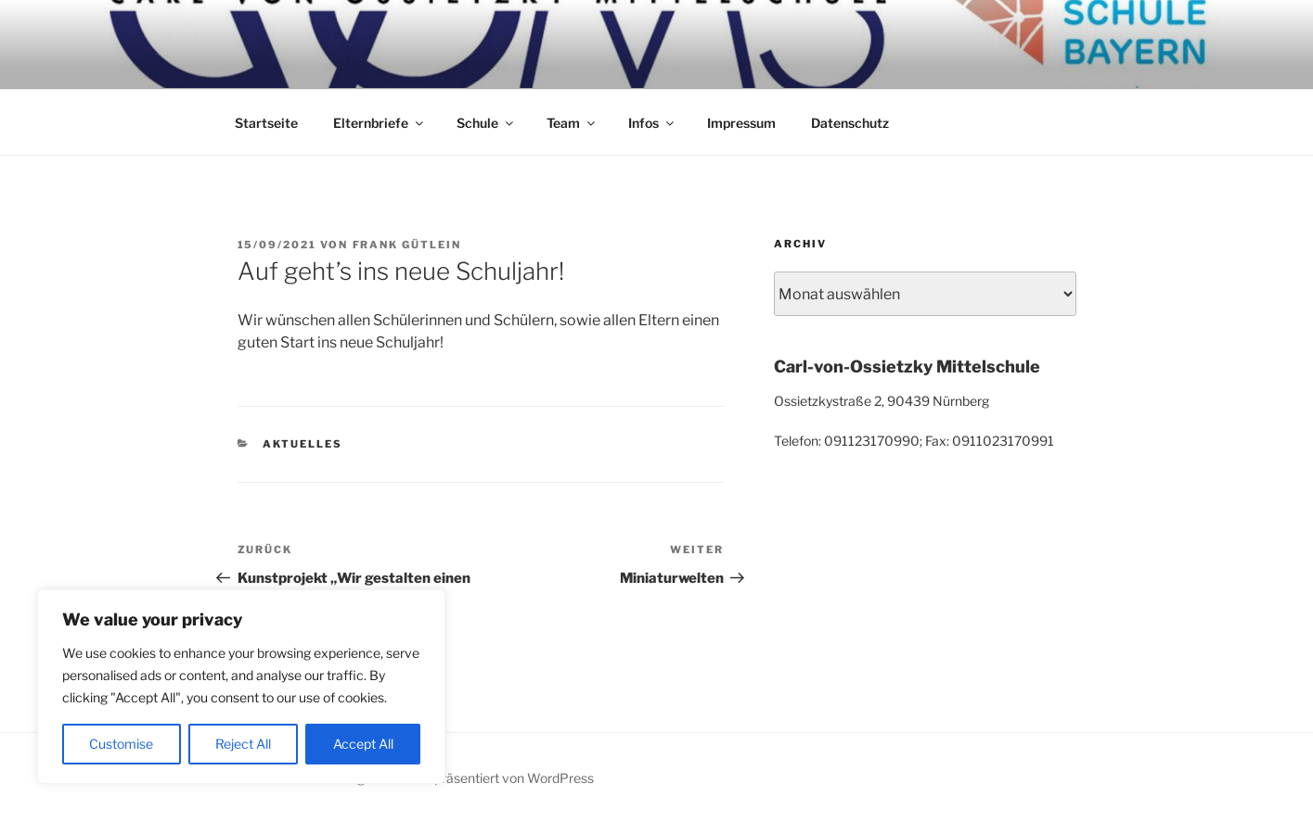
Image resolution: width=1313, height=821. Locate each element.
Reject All (243, 744)
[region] (241, 686)
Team (572, 123)
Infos (652, 123)
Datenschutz (850, 123)
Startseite (266, 123)
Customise (121, 744)
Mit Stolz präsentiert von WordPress (487, 778)
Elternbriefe (379, 123)
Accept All (363, 744)
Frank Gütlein (407, 244)
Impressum (741, 123)
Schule (486, 123)
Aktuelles (302, 443)
